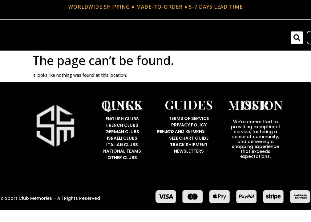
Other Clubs (122, 157)
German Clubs (122, 132)
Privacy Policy (189, 125)
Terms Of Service (189, 118)
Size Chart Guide (188, 138)
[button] (297, 37)
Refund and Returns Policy (181, 132)
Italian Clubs (122, 144)
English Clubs (122, 119)
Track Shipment (189, 144)
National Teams (122, 151)
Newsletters (189, 151)
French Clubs (122, 125)
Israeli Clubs (122, 138)
